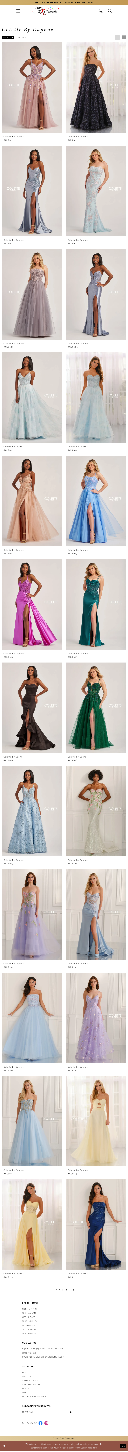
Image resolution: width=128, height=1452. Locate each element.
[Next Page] (78, 1290)
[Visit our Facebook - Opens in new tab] (40, 1424)
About (25, 1372)
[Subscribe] (76, 1412)
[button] (18, 11)
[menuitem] (18, 11)
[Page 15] (74, 1290)
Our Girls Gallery (32, 1385)
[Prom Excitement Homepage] (45, 11)
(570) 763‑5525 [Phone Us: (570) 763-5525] (29, 1353)
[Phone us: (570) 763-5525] (100, 11)
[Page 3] (62, 1290)
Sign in (26, 1389)
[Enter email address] (50, 1412)
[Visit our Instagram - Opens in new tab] (47, 1424)
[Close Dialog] (4, 1447)
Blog (24, 1393)
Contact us (28, 1376)
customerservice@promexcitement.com (43, 1357)
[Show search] (109, 11)
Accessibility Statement (35, 1397)
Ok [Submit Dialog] (123, 1447)
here (95, 1448)
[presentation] (32, 87)
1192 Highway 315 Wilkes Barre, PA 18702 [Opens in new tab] (42, 1349)
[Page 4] (66, 1290)
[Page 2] (58, 1290)
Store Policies (30, 1380)
